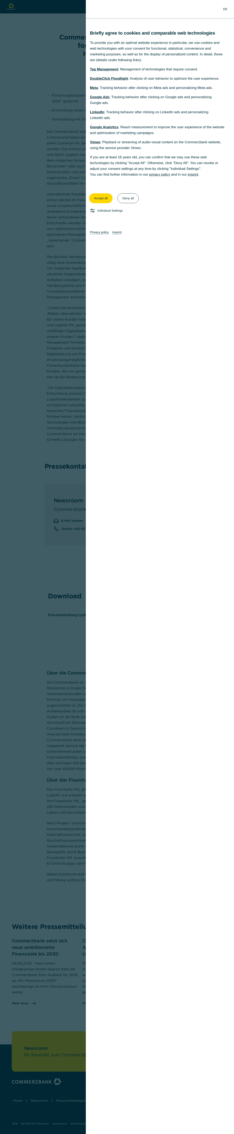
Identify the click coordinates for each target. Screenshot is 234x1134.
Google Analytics (104, 127)
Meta (94, 88)
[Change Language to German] (225, 9)
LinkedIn (97, 112)
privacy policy (159, 174)
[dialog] (117, 567)
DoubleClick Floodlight (109, 78)
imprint (193, 174)
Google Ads (99, 97)
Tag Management (104, 69)
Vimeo (95, 142)
